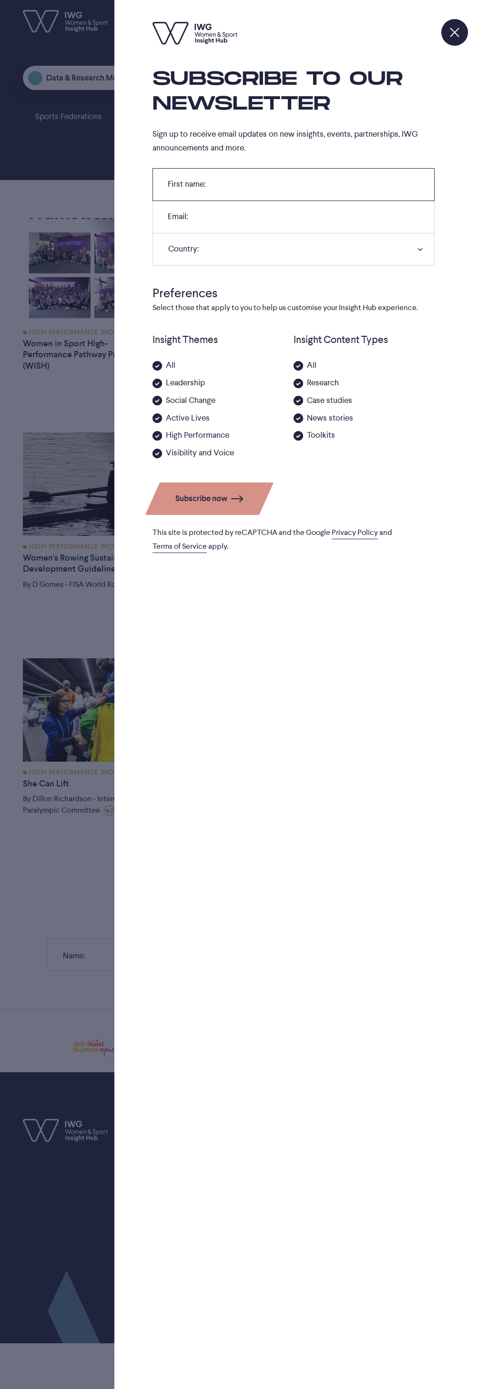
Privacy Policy (355, 532)
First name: (186, 186)
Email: (177, 218)
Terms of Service (179, 546)
